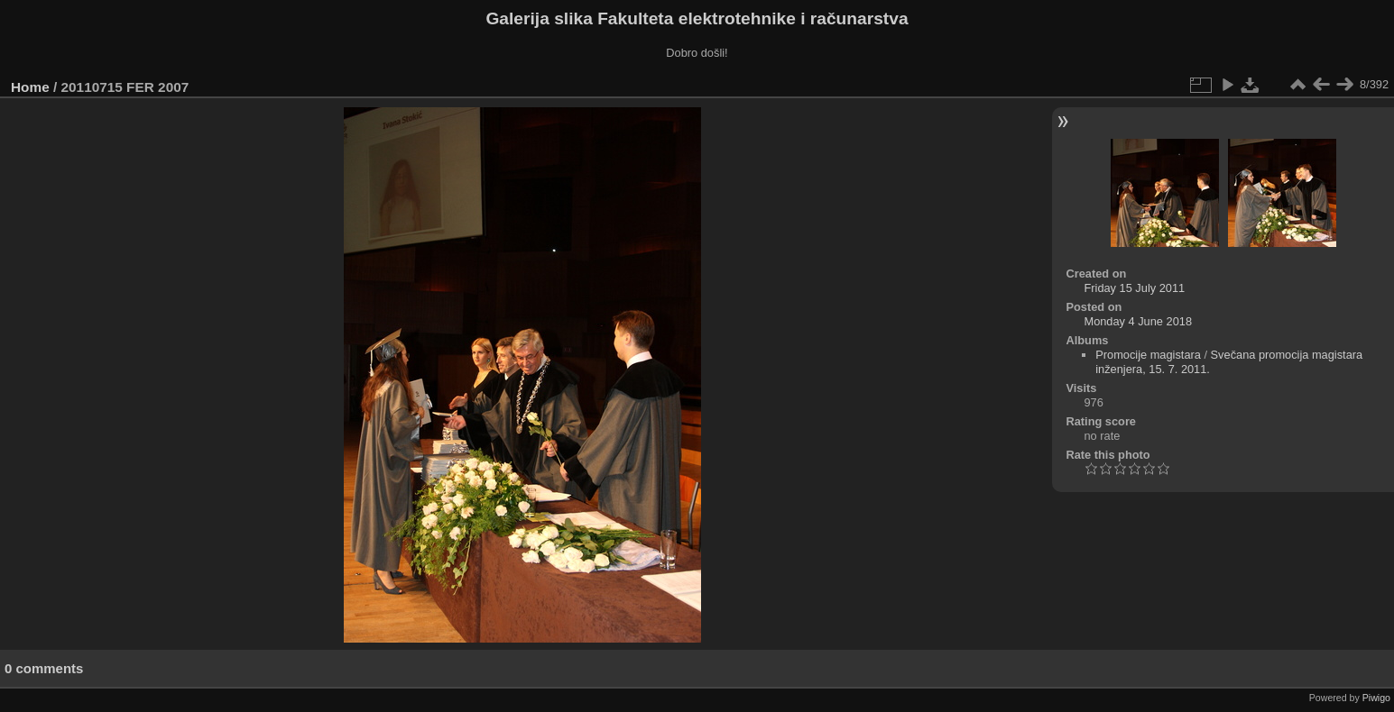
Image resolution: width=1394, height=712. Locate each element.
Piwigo (1376, 697)
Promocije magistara (1148, 354)
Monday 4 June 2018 (1138, 321)
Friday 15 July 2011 (1134, 288)
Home (30, 87)
